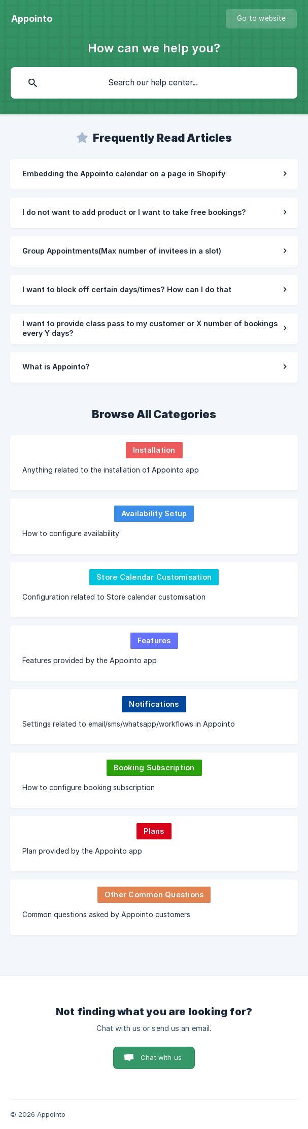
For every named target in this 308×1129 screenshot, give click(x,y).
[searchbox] (154, 83)
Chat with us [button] (161, 1057)
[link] (154, 174)
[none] (31, 18)
